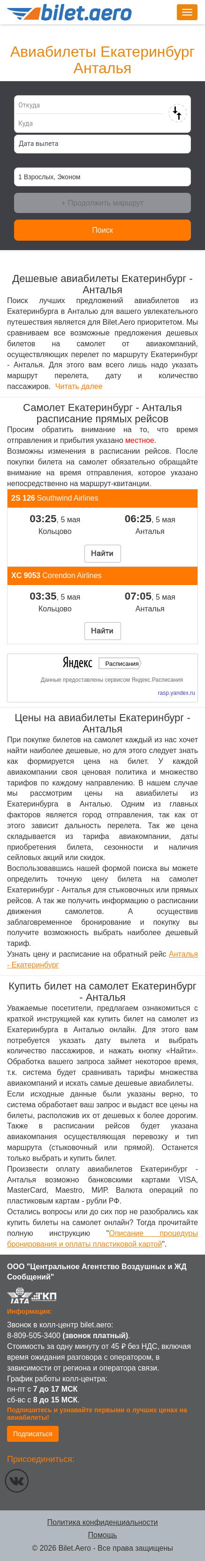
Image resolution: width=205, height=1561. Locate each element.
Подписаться (33, 1434)
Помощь (102, 1535)
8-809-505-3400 (34, 1336)
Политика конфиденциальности (102, 1522)
